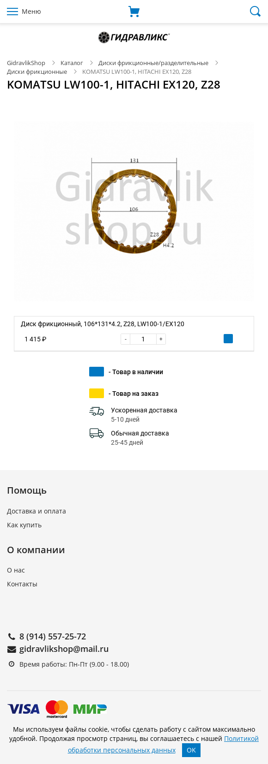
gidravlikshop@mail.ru (64, 648)
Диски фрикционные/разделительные (154, 63)
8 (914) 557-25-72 (52, 636)
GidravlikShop (26, 63)
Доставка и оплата (36, 511)
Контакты (22, 583)
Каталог (72, 63)
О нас (16, 570)
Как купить (24, 524)
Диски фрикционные (37, 71)
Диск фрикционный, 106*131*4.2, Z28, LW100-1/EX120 (102, 324)
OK (191, 750)
